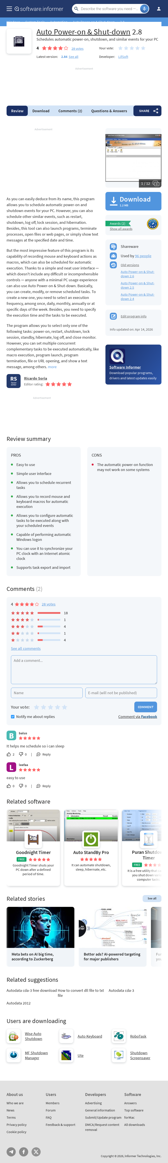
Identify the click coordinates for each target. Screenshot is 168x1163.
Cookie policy (16, 1132)
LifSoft (123, 56)
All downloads (134, 1124)
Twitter (36, 1151)
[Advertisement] (84, 84)
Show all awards (121, 229)
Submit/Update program (103, 1117)
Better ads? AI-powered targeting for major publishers (112, 956)
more (52, 366)
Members (53, 1103)
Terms (11, 1117)
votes (78, 48)
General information (100, 1110)
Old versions (130, 265)
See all (73, 56)
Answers (109, 110)
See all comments (26, 648)
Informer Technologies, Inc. (143, 1156)
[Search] (109, 8)
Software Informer (125, 367)
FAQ (49, 1117)
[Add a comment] (84, 669)
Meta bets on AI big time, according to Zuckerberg (33, 956)
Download (40, 110)
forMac (129, 1117)
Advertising (93, 1103)
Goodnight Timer (33, 852)
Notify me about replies (33, 716)
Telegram (11, 1151)
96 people (143, 255)
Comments (70, 110)
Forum (51, 1110)
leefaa (23, 765)
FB (23, 1151)
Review (17, 110)
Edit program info (134, 316)
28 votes (49, 604)
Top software (134, 1110)
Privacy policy (16, 1124)
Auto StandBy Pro (91, 852)
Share (144, 111)
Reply (46, 754)
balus (23, 733)
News (10, 1110)
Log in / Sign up (157, 8)
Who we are (15, 1103)
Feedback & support (60, 1124)
